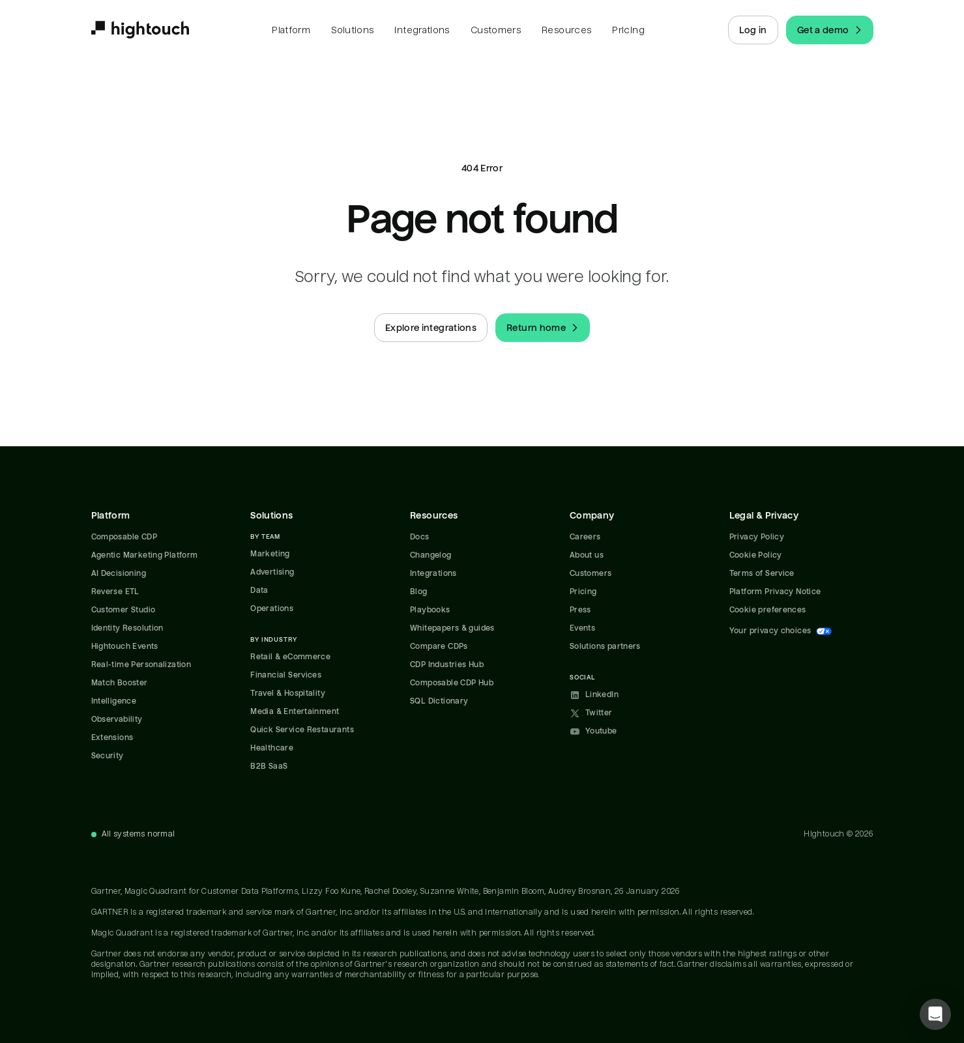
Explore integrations (430, 327)
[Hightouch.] (140, 30)
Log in (753, 30)
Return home (543, 327)
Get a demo (831, 29)
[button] (935, 1014)
